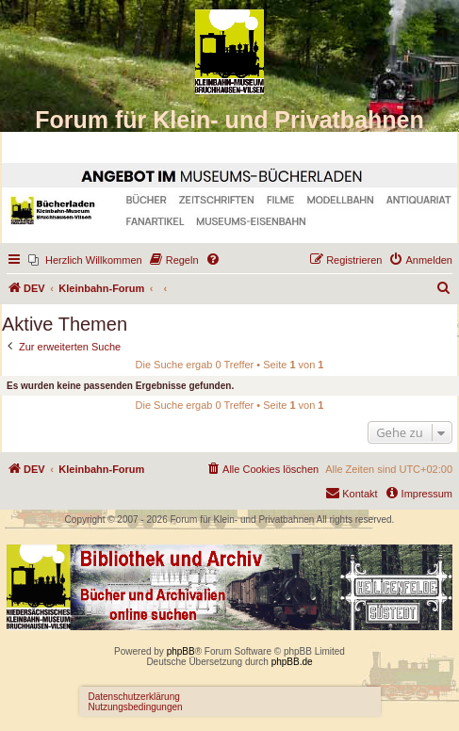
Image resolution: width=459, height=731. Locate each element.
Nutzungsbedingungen (136, 707)
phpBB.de (292, 662)
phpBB (181, 651)
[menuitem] (85, 260)
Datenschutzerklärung (134, 696)
